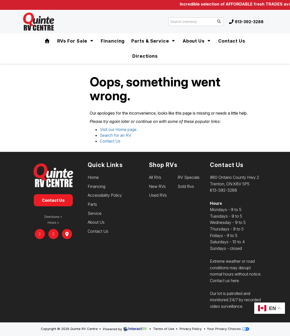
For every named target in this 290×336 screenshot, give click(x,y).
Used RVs (158, 195)
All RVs (155, 177)
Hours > (53, 222)
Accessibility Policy (105, 195)
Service (95, 213)
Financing (113, 41)
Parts (92, 204)
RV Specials (189, 177)
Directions (145, 56)
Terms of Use (163, 329)
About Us (197, 41)
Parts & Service (153, 41)
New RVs (157, 186)
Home (93, 177)
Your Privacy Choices (228, 329)
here (235, 280)
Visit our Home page (118, 129)
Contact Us (231, 41)
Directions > (53, 217)
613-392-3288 (246, 21)
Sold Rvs (186, 186)
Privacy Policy (191, 329)
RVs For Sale (75, 41)
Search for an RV (115, 135)
